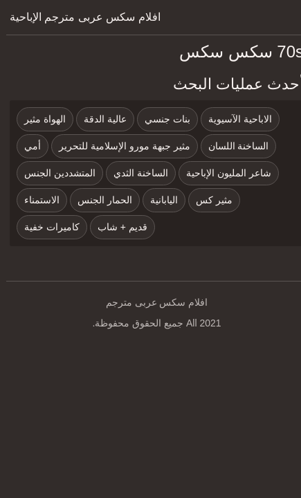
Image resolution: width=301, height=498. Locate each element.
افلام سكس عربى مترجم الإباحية (78, 17)
